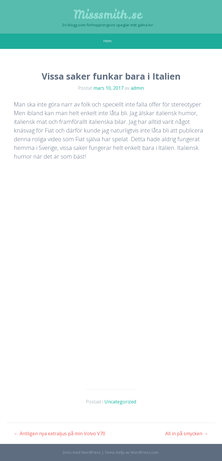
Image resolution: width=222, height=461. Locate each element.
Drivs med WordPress (82, 452)
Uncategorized (120, 401)
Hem (107, 40)
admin (137, 88)
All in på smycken (186, 433)
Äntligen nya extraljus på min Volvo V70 (59, 433)
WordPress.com (144, 452)
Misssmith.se (107, 14)
